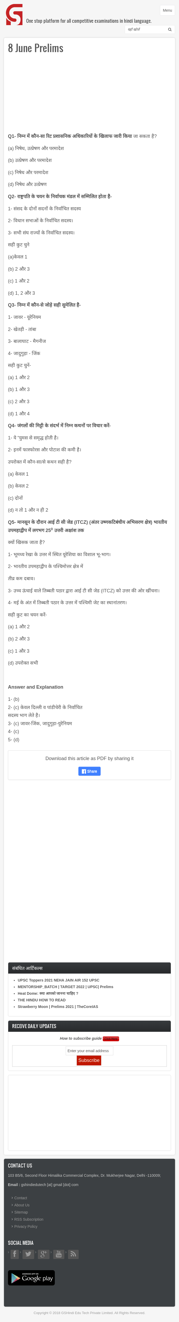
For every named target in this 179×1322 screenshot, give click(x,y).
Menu (169, 11)
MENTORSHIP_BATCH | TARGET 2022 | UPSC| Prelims (65, 987)
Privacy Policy (25, 1226)
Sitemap (21, 1212)
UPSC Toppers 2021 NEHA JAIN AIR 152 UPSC (58, 980)
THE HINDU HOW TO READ (42, 1000)
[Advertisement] (89, 95)
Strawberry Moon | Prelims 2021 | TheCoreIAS (58, 1007)
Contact (20, 1198)
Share (89, 771)
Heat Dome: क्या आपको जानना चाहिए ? (48, 993)
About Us (22, 1205)
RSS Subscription (28, 1219)
